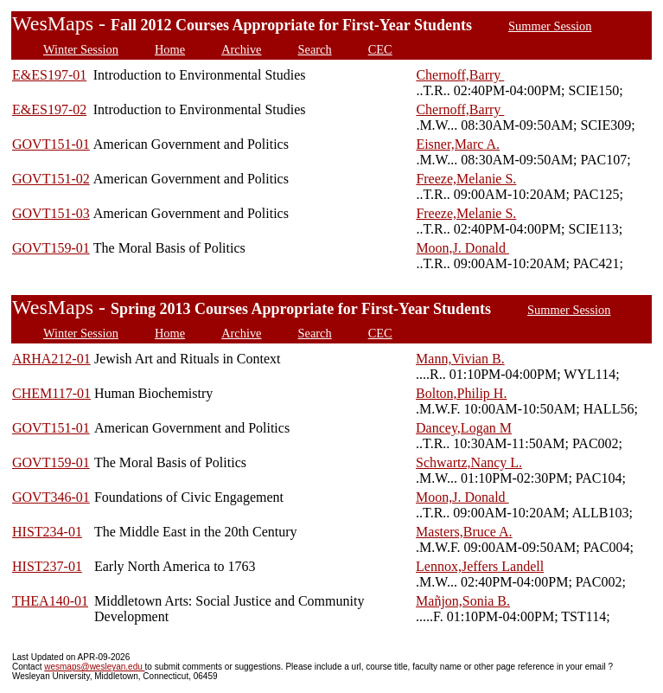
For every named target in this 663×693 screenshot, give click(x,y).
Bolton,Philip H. (461, 393)
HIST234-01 (47, 531)
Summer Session (549, 26)
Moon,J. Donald (462, 248)
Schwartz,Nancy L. (469, 462)
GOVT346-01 (51, 497)
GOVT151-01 (51, 144)
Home (170, 49)
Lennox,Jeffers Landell (480, 566)
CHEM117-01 (51, 393)
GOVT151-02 (51, 178)
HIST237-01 (47, 566)
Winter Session (80, 49)
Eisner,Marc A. (458, 144)
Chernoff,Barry (460, 74)
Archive (241, 49)
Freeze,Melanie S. (466, 178)
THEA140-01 (50, 601)
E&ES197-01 (49, 74)
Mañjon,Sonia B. (463, 601)
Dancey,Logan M (464, 427)
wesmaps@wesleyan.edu (94, 666)
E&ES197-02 (49, 109)
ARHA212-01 (51, 358)
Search (315, 49)
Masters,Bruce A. (464, 531)
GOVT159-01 (51, 248)
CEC (380, 49)
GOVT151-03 (51, 213)
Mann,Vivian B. (460, 358)
